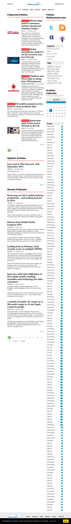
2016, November (51, 206)
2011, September (51, 342)
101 (61, 358)
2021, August (50, 166)
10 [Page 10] (9, 341)
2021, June (49, 171)
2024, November (51, 126)
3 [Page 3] (17, 150)
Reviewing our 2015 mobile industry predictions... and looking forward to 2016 (25, 198)
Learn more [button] (52, 521)
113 (61, 371)
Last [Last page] (22, 341)
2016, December (51, 203)
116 (61, 363)
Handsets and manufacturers (53, 48)
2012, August (50, 312)
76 (61, 278)
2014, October (50, 243)
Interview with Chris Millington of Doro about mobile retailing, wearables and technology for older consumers (25, 278)
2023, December (51, 129)
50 (61, 254)
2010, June (49, 382)
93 (61, 408)
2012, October (50, 307)
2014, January (50, 267)
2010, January (50, 395)
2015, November (51, 225)
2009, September (51, 406)
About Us (51, 9)
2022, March (50, 153)
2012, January (50, 331)
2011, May (49, 352)
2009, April (49, 419)
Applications (49, 59)
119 (61, 342)
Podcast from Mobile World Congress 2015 (21, 223)
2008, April (49, 451)
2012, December (51, 302)
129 (61, 331)
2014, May (49, 257)
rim (57, 83)
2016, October (50, 209)
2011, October (50, 339)
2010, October (50, 371)
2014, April (49, 259)
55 (61, 259)
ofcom (60, 83)
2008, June (49, 446)
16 (61, 230)
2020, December (51, 182)
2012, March (50, 326)
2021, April (49, 177)
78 (61, 265)
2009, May (49, 416)
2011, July (49, 347)
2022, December (51, 142)
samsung (49, 73)
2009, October (50, 403)
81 (61, 302)
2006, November (51, 496)
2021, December (51, 161)
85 (61, 267)
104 (61, 390)
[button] (10, 4)
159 (61, 411)
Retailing (49, 51)
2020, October (50, 187)
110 (61, 326)
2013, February (50, 296)
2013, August (50, 280)
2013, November (51, 273)
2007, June (49, 478)
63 (61, 262)
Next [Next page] (15, 341)
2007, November (51, 464)
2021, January (50, 179)
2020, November (51, 185)
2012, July (49, 315)
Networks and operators (27, 83)
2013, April (49, 291)
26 (61, 235)
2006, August (50, 504)
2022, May (49, 147)
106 (61, 334)
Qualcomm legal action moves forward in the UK (31, 123)
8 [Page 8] (37, 337)
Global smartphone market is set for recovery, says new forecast (32, 53)
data (54, 83)
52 (61, 257)
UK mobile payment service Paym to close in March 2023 (25, 105)
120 (61, 350)
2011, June (49, 350)
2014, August (50, 248)
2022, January (50, 158)
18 (61, 233)
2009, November (51, 400)
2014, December (51, 238)
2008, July (49, 443)
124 (61, 347)
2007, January (50, 491)
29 (61, 427)
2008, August (50, 440)
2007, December (51, 462)
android (57, 69)
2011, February (50, 360)
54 (61, 243)
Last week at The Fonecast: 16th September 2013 (23, 165)
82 (61, 355)
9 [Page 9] (41, 337)
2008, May (49, 448)
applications (58, 66)
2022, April (49, 150)
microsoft (53, 78)
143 (61, 395)
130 (61, 339)
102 (61, 307)
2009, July (49, 411)
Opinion (37, 9)
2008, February (50, 456)
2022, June (49, 145)
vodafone (55, 75)
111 (61, 376)
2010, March (50, 390)
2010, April (49, 387)
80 (61, 318)
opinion (49, 66)
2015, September (51, 227)
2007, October (50, 467)
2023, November (51, 131)
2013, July (49, 283)
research (53, 69)
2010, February (50, 392)
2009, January (50, 427)
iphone (48, 80)
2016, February (50, 217)
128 (61, 382)
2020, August (50, 193)
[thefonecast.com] (34, 3)
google (57, 71)
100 (61, 323)
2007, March (50, 486)
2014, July (49, 251)
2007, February (50, 488)
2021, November (51, 163)
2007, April (49, 483)
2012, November (51, 304)
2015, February (50, 233)
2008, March (50, 454)
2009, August (50, 408)
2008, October (50, 435)
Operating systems (51, 56)
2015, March (50, 230)
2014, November (51, 240)
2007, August (50, 472)
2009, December (51, 398)
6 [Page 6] (29, 337)
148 (61, 406)
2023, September (51, 137)
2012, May (49, 320)
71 (61, 275)
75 (61, 283)
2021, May (49, 174)
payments (49, 71)
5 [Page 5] (25, 337)
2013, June (49, 286)
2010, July (49, 379)
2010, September (51, 374)
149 (61, 403)
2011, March (50, 358)
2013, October (50, 275)
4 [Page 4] (21, 337)
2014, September (51, 246)
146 (61, 400)
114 (61, 384)
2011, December (51, 334)
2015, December (51, 222)
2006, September (51, 502)
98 (61, 310)
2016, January (50, 219)
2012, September (51, 310)
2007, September (51, 470)
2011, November (51, 336)
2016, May (49, 211)
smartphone (55, 73)
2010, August (50, 376)
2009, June (49, 414)
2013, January (50, 299)
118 (61, 366)
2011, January (50, 363)
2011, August (50, 344)
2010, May (49, 384)
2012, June (49, 318)
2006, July (49, 507)
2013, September (51, 278)
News (32, 9)
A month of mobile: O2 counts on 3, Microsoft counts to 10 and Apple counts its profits (25, 304)
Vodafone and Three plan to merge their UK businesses (32, 79)
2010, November (51, 368)
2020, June (49, 198)
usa (52, 80)
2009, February (50, 424)
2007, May (49, 480)
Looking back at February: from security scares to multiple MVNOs (24, 247)
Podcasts (25, 9)
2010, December (51, 366)
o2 (56, 78)
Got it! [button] (66, 521)
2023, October (50, 134)
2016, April (49, 214)
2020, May (49, 201)
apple (48, 69)
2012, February (50, 328)
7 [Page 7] (33, 337)
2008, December (51, 430)
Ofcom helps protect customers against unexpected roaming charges (31, 24)
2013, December (51, 270)
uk (53, 66)
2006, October (50, 499)
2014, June (49, 254)
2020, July (49, 195)
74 (61, 291)
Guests (44, 9)
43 (61, 251)
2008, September (51, 438)
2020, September (51, 190)
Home (19, 9)
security (60, 75)
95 (61, 299)
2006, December (51, 494)
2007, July (49, 475)
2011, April (49, 355)
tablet (55, 80)
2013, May (49, 288)
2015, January (50, 235)
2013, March (50, 294)
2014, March (50, 262)
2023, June (49, 139)
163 (61, 422)
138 (61, 360)
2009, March (50, 422)
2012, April (49, 323)
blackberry (49, 75)
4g (58, 78)
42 (61, 246)
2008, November (51, 432)
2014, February (50, 265)
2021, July (49, 169)
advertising (49, 83)
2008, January (50, 459)
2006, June (49, 510)
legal (48, 78)
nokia (54, 71)
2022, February (50, 155)
